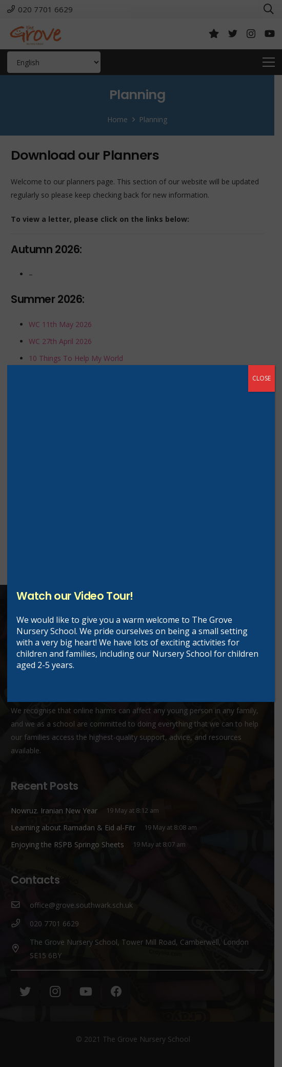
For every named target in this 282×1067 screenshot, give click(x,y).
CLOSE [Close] (261, 378)
